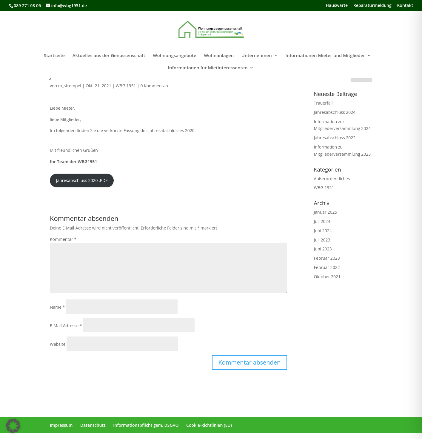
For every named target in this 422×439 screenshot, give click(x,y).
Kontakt (405, 5)
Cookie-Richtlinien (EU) (209, 425)
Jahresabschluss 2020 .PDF (82, 180)
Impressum (61, 425)
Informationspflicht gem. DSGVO (145, 425)
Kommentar (63, 239)
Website (57, 344)
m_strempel (69, 85)
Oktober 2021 (327, 276)
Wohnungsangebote (174, 55)
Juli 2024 (322, 221)
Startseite (54, 55)
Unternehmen (256, 55)
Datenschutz (93, 425)
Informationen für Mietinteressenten (207, 68)
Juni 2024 (323, 230)
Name (57, 307)
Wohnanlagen (219, 55)
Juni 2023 (323, 249)
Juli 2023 (322, 240)
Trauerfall (323, 103)
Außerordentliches (332, 178)
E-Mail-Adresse (66, 325)
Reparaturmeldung (372, 5)
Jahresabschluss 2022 (335, 137)
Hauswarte (337, 5)
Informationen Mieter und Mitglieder (325, 55)
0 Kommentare (154, 85)
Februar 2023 (327, 258)
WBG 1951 (126, 85)
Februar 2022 (327, 267)
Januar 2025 (325, 212)
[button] (13, 426)
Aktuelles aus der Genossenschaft (109, 55)
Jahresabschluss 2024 (335, 112)
